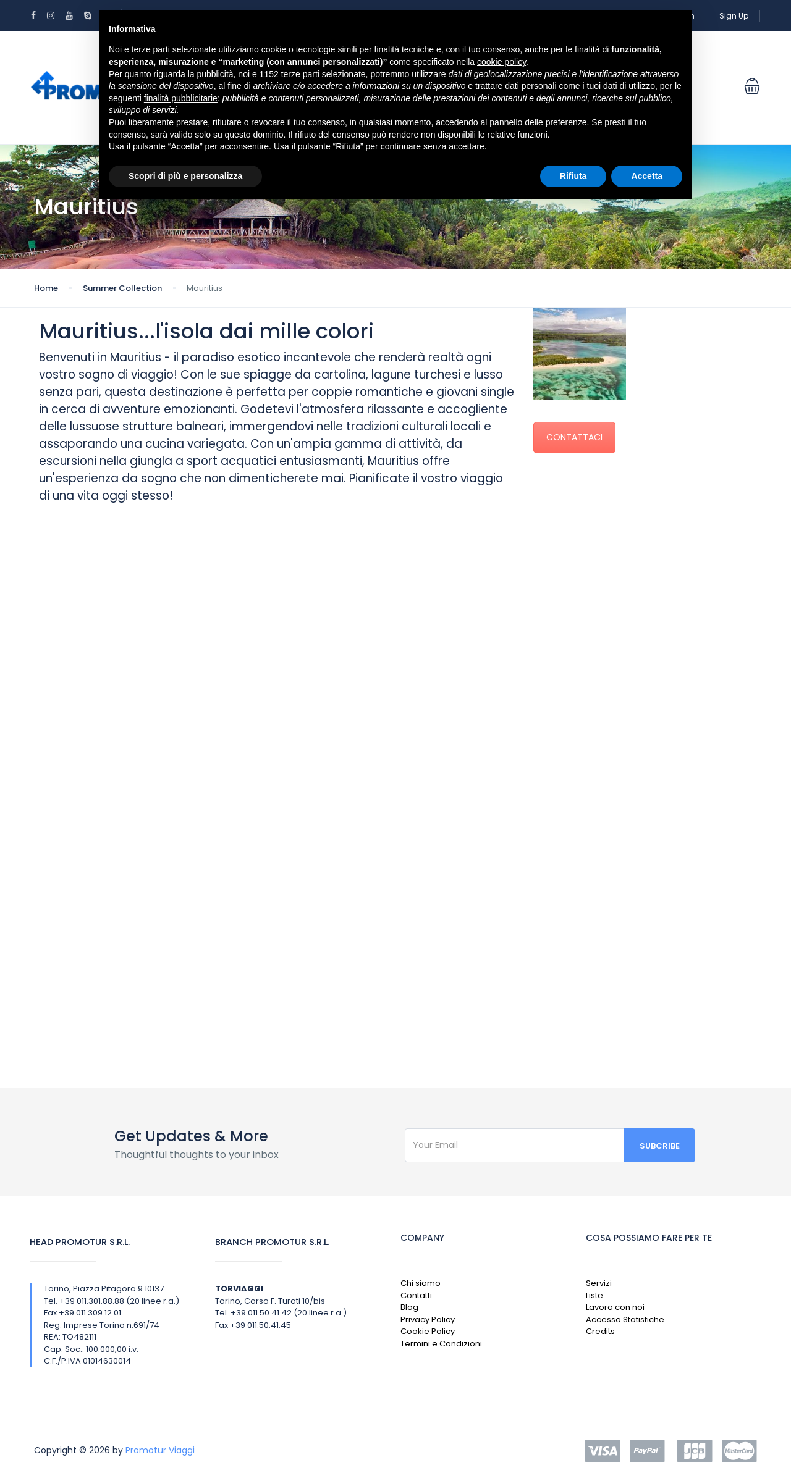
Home (46, 288)
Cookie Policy (427, 1331)
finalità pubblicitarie (181, 98)
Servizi (599, 1283)
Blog (409, 1307)
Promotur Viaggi (160, 1450)
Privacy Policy (427, 1319)
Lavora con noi (615, 1307)
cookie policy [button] (501, 62)
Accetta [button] (646, 176)
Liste (594, 1295)
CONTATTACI (574, 437)
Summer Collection (122, 288)
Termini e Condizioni (441, 1343)
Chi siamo (420, 1283)
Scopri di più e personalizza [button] (185, 176)
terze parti (300, 74)
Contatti (416, 1295)
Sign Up (733, 15)
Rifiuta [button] (573, 176)
